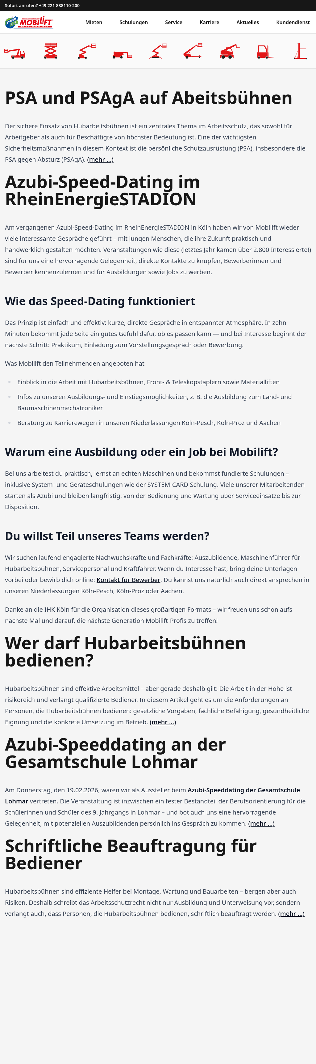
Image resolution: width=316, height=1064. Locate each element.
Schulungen (134, 22)
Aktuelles (248, 22)
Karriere (209, 22)
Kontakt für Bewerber (128, 580)
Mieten (93, 22)
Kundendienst (293, 22)
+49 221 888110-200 (59, 5)
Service (173, 22)
